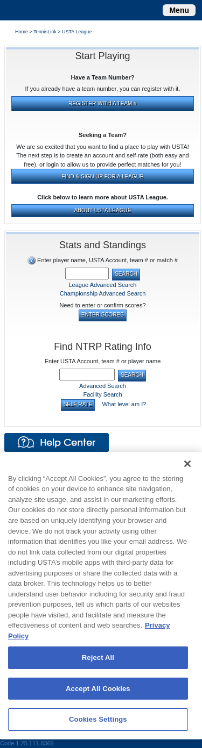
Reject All (98, 657)
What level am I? (124, 404)
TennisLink (45, 31)
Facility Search (102, 394)
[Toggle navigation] (179, 10)
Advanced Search (102, 386)
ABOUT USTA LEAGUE (102, 210)
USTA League (78, 31)
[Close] (187, 464)
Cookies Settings (98, 719)
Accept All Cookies (98, 689)
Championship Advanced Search (103, 293)
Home (21, 31)
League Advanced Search (103, 285)
